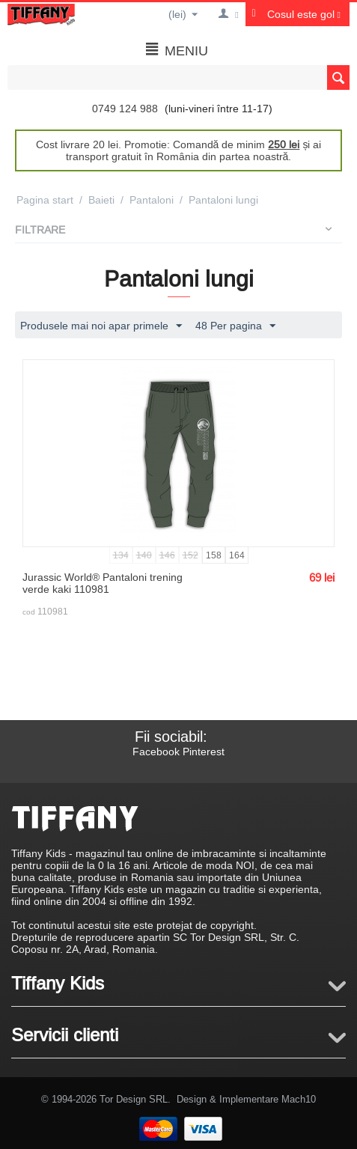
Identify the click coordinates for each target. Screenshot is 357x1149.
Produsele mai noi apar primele (101, 326)
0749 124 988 (125, 109)
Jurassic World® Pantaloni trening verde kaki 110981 (102, 583)
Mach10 (298, 1099)
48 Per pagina (235, 326)
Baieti (101, 200)
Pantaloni (151, 200)
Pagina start (44, 200)
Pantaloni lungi (223, 200)
